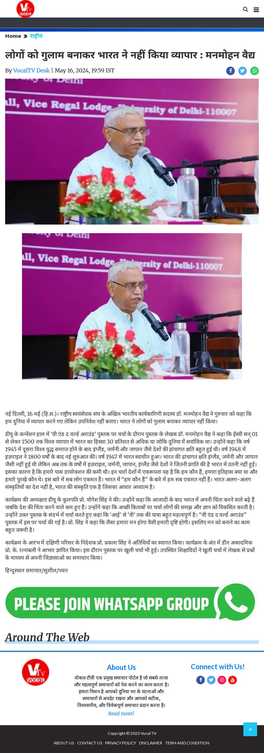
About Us (121, 667)
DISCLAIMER (150, 742)
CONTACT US (89, 742)
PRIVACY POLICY (120, 742)
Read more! (121, 713)
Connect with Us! (218, 666)
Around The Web (47, 637)
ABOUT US (64, 742)
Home (13, 36)
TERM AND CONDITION (187, 742)
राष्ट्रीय (36, 36)
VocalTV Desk (31, 70)
